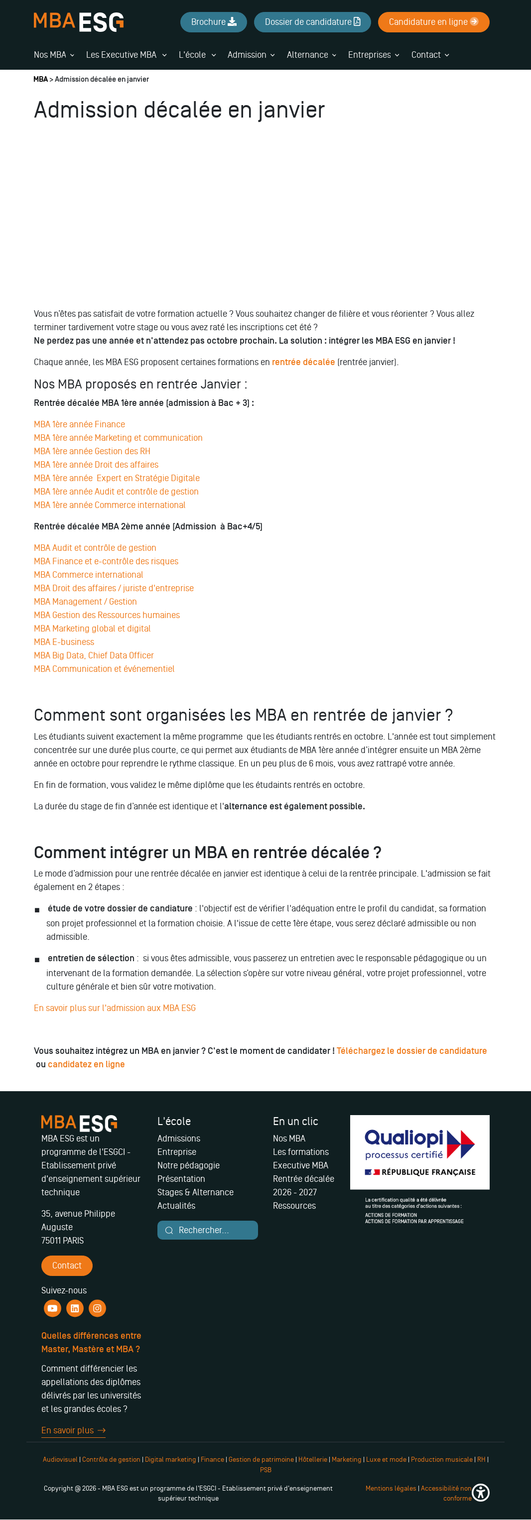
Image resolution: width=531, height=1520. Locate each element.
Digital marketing (170, 1459)
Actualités (176, 1206)
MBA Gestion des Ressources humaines (108, 615)
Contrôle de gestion (111, 1459)
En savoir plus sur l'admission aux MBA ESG (115, 1008)
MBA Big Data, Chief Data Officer (94, 655)
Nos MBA (50, 55)
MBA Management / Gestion (85, 602)
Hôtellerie (312, 1459)
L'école (197, 55)
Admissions (178, 1138)
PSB (265, 1470)
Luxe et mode (386, 1459)
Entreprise (176, 1152)
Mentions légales (391, 1488)
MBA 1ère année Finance (80, 424)
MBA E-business (65, 642)
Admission (247, 55)
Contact (426, 55)
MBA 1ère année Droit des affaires (96, 465)
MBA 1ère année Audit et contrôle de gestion (116, 492)
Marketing (347, 1459)
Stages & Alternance (195, 1192)
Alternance (307, 55)
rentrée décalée (303, 362)
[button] (481, 1494)
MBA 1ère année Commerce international (110, 505)
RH (482, 1459)
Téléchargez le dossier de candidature (412, 1051)
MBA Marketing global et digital (92, 628)
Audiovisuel (60, 1459)
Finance (212, 1459)
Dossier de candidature (313, 22)
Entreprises (369, 55)
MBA (40, 79)
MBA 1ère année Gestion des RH (92, 451)
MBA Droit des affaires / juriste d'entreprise (115, 588)
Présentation (181, 1179)
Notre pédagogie (188, 1165)
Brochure (214, 22)
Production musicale (442, 1459)
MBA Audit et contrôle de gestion (96, 548)
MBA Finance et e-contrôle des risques (107, 561)
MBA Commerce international (88, 575)
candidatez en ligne (87, 1064)
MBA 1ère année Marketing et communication (118, 438)
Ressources (294, 1206)
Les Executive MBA (126, 55)
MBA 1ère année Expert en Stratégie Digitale (117, 478)
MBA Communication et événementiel (105, 669)
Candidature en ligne (434, 22)
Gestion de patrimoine (260, 1459)
